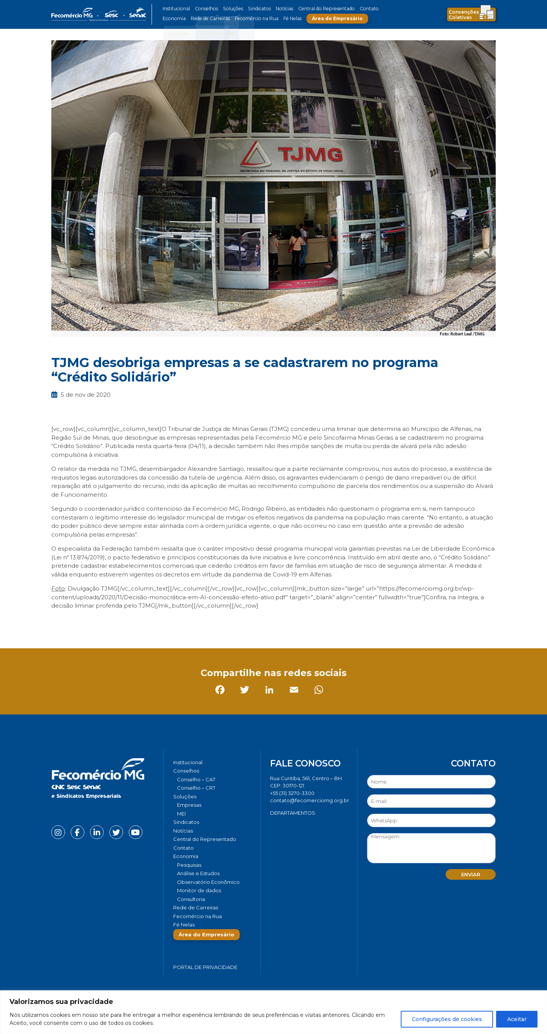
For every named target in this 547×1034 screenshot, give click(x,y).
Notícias (280, 8)
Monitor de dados (199, 890)
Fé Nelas (288, 18)
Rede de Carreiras (209, 18)
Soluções (230, 8)
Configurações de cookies (447, 1019)
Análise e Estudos (198, 873)
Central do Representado (321, 8)
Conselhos (205, 8)
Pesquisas (189, 865)
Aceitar (516, 1019)
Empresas (189, 805)
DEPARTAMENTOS (292, 813)
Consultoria (191, 899)
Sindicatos (256, 8)
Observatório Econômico (208, 882)
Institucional (176, 8)
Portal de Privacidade (205, 967)
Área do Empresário (332, 18)
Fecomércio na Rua (253, 18)
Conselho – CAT (196, 779)
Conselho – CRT (196, 788)
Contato (362, 8)
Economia (174, 18)
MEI (181, 814)
